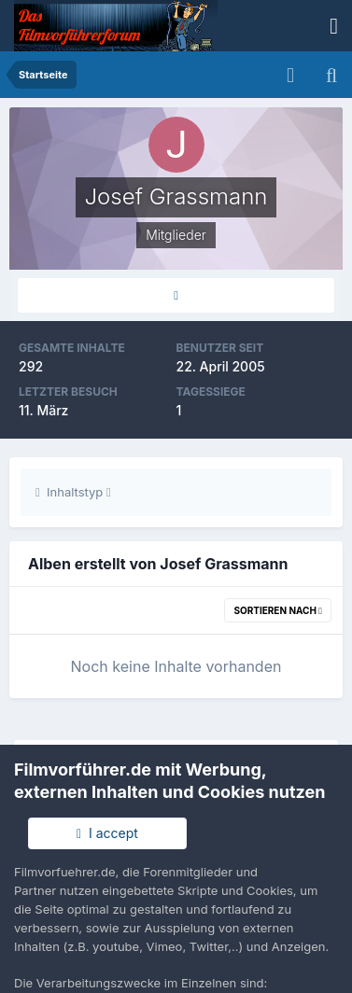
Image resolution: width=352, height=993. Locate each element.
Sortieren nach (277, 610)
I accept (107, 833)
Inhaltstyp (73, 491)
